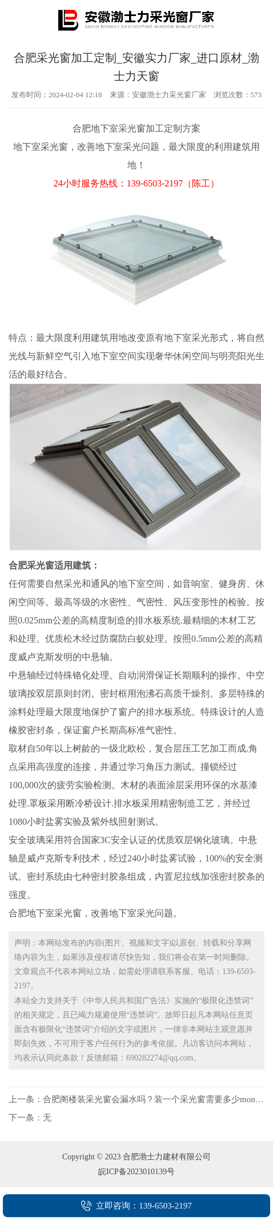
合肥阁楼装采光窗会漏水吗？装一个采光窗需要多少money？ (157, 1099)
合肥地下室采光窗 (109, 128)
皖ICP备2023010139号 (136, 1171)
